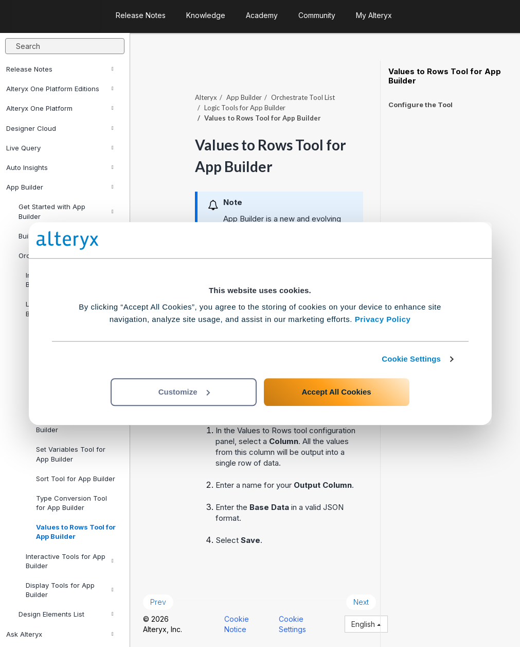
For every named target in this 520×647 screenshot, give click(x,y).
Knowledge (205, 15)
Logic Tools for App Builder (244, 108)
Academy (262, 15)
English (366, 624)
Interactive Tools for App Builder (70, 561)
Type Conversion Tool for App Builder (71, 503)
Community (316, 15)
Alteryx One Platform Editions (60, 88)
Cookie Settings (411, 358)
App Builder (60, 187)
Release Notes (60, 69)
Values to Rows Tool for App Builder (76, 531)
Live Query (60, 148)
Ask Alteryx (60, 634)
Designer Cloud (60, 128)
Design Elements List (66, 614)
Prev (158, 602)
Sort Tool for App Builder (75, 478)
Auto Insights (60, 167)
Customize (184, 391)
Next (361, 602)
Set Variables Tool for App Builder (70, 454)
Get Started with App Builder (66, 211)
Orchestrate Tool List (303, 97)
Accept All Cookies (336, 391)
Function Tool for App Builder (71, 425)
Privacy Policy (383, 319)
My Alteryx (374, 15)
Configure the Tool (420, 104)
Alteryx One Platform (60, 108)
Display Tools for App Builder (70, 590)
